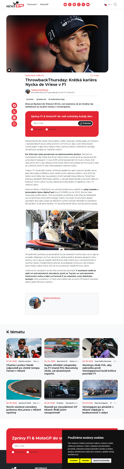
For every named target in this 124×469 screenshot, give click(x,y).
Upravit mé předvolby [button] (101, 461)
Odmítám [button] (85, 461)
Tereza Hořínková (39, 90)
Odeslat (85, 123)
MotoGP (44, 4)
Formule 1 (32, 4)
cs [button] (107, 4)
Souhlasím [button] (74, 461)
